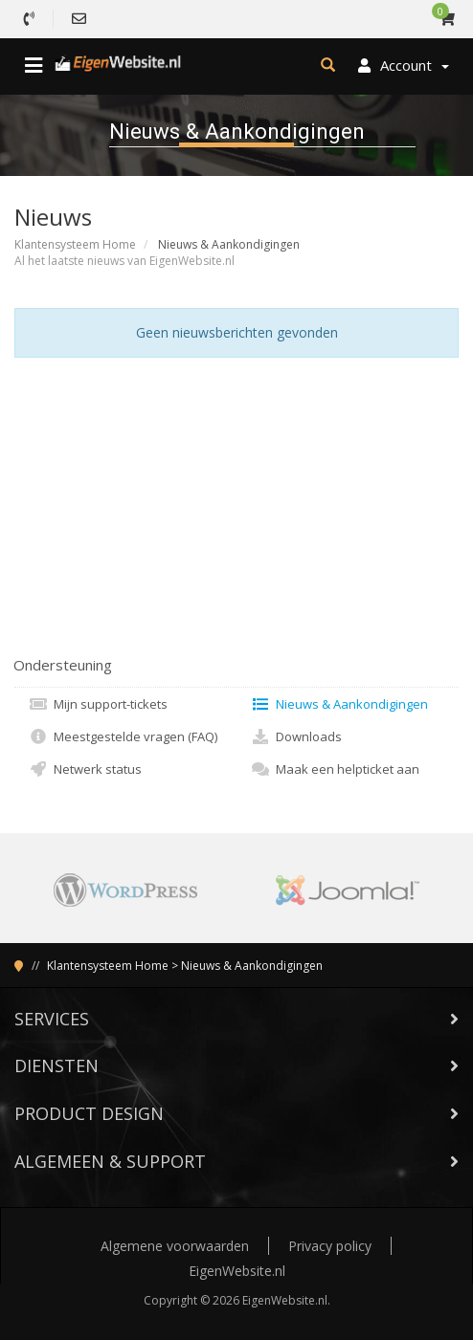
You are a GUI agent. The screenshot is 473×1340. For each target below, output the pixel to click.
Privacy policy (330, 1246)
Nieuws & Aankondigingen (339, 703)
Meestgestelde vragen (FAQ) (123, 736)
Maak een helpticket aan (335, 769)
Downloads (296, 736)
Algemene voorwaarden (175, 1246)
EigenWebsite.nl (237, 1271)
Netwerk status (85, 769)
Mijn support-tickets (98, 703)
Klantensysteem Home (75, 244)
